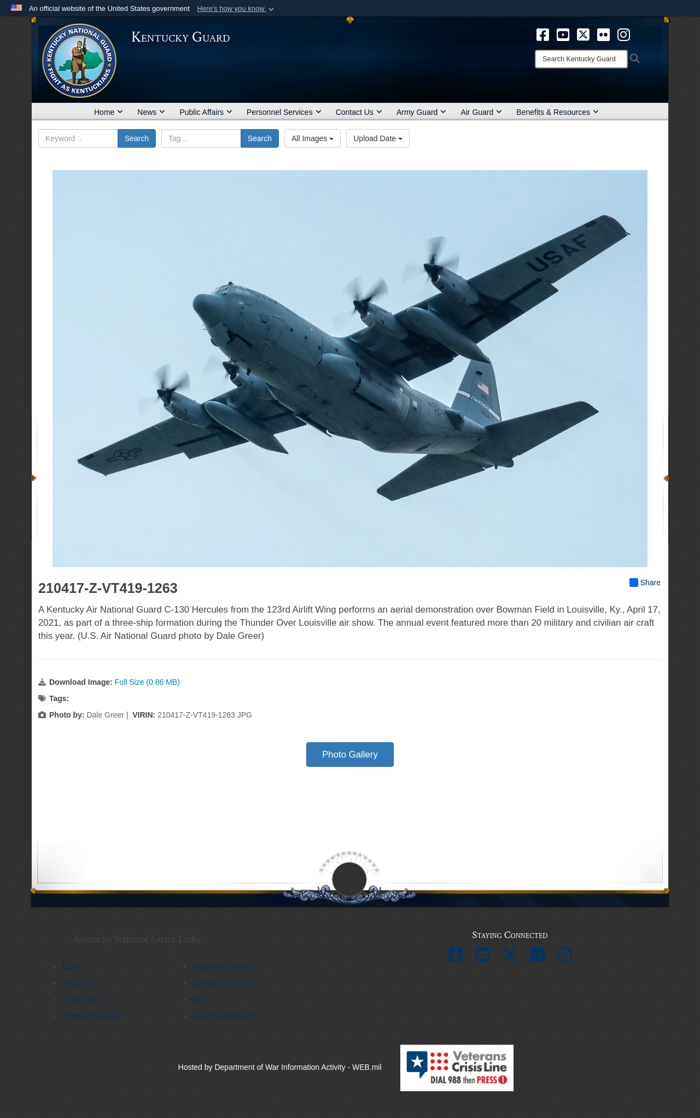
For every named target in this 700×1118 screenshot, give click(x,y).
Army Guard (421, 112)
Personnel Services (284, 112)
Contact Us (359, 112)
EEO (199, 999)
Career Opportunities (224, 1016)
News (151, 112)
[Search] (581, 59)
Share (645, 582)
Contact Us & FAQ (221, 983)
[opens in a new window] (542, 34)
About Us (76, 983)
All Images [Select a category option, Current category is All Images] (312, 138)
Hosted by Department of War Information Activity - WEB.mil (280, 1067)
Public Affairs (205, 112)
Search (137, 138)
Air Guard (481, 112)
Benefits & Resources (557, 112)
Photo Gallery (350, 754)
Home (108, 112)
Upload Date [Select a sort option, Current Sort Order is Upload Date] (377, 138)
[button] (236, 8)
